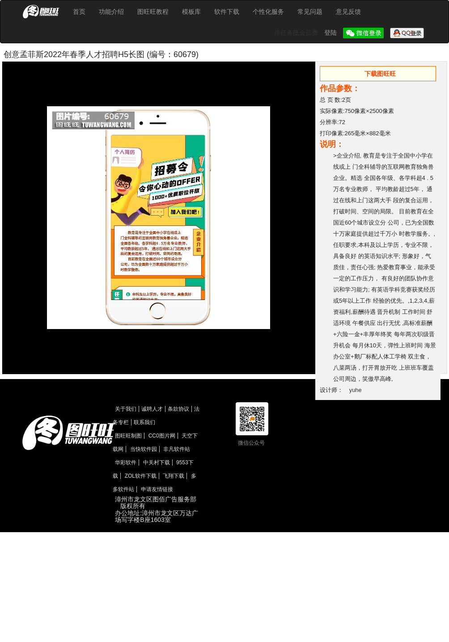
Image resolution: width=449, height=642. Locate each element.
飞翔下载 (173, 476)
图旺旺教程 (153, 11)
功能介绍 (111, 11)
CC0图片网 (161, 436)
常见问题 (309, 11)
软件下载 (226, 11)
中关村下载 (156, 462)
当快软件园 (143, 449)
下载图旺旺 (380, 73)
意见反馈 (348, 11)
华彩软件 (125, 462)
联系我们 (144, 422)
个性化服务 (268, 11)
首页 (79, 11)
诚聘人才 (152, 409)
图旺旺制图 (128, 436)
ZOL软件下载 (141, 476)
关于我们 (125, 409)
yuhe (355, 390)
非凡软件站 (176, 449)
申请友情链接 (157, 489)
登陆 (331, 32)
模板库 (191, 11)
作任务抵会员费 (297, 32)
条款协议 (178, 409)
